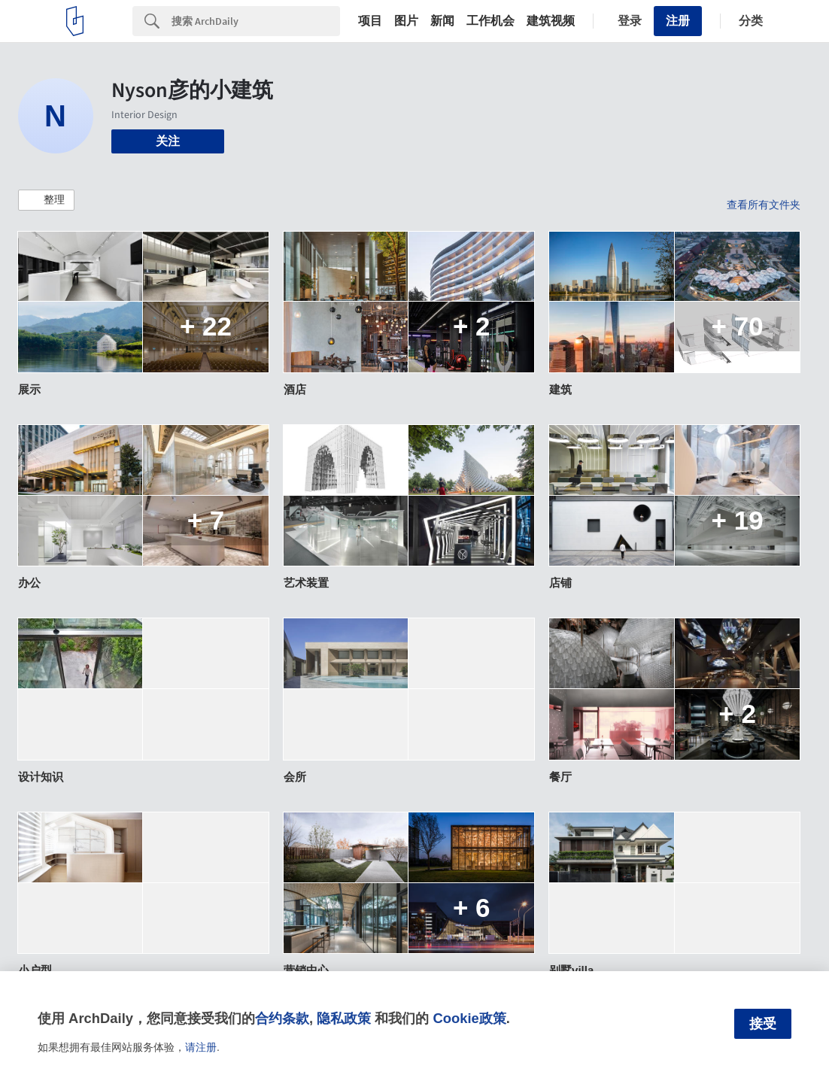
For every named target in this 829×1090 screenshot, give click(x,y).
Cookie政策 (469, 1018)
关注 (168, 141)
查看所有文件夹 (763, 204)
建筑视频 (551, 21)
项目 (370, 21)
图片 (406, 21)
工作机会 (490, 21)
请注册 (201, 1047)
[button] (46, 200)
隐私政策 (344, 1018)
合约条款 (282, 1018)
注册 (678, 20)
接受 (762, 1023)
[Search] (256, 21)
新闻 (442, 21)
